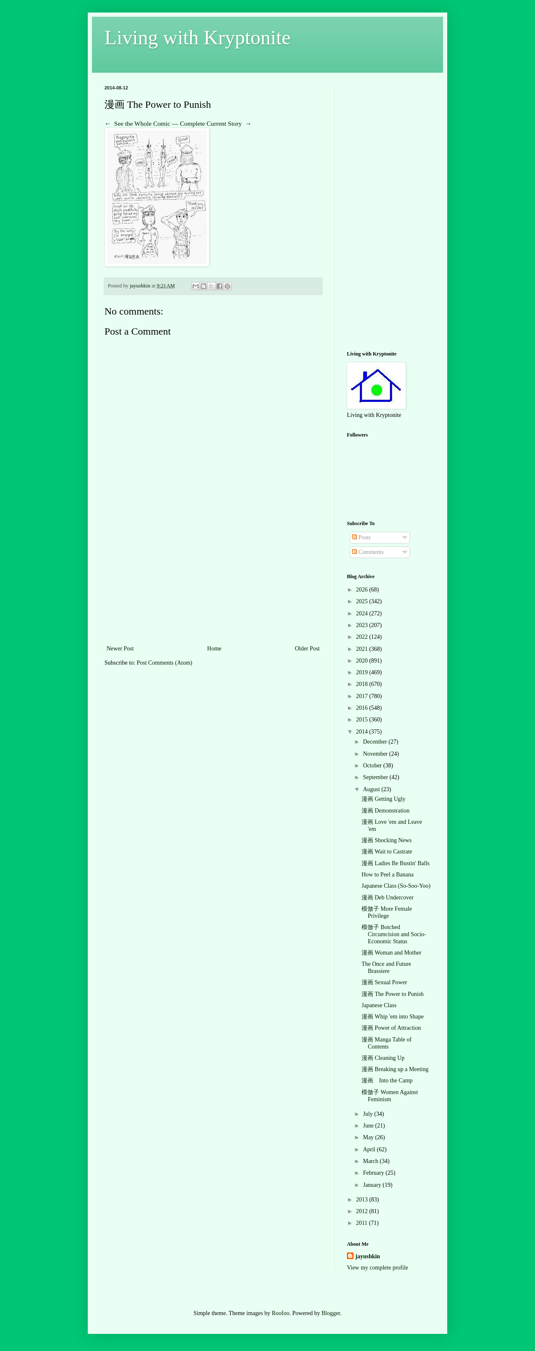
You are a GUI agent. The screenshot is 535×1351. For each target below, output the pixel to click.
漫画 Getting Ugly (383, 799)
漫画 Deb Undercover (387, 897)
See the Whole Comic (142, 123)
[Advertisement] (213, 580)
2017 (362, 696)
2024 (362, 613)
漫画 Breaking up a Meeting (395, 1069)
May (369, 1137)
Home (214, 648)
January (372, 1185)
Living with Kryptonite (197, 37)
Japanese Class (379, 1005)
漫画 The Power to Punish (393, 994)
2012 (362, 1211)
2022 (362, 637)
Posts (361, 537)
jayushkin (367, 1256)
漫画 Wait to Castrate (387, 851)
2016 (362, 708)
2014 (362, 732)
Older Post (307, 648)
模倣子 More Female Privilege (387, 912)
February (374, 1173)
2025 (362, 601)
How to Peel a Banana (387, 874)
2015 (362, 719)
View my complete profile (377, 1268)
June (369, 1125)
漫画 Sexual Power (384, 982)
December (375, 742)
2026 (362, 590)
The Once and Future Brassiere (386, 967)
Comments (368, 552)
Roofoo (280, 1313)
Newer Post (120, 648)
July (368, 1114)
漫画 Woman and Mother (391, 953)
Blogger (330, 1313)
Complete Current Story (211, 123)
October (373, 765)
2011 (362, 1223)
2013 (362, 1199)
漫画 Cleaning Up (383, 1058)
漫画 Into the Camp (387, 1080)
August (372, 789)
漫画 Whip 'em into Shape (393, 1016)
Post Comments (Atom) (164, 663)
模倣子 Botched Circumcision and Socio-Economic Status (394, 934)
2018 (362, 684)
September (376, 777)
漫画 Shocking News (387, 840)
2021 (362, 649)
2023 (362, 625)
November (376, 754)
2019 (362, 672)
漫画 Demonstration (386, 811)
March (371, 1161)
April (370, 1149)
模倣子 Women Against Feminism (390, 1095)
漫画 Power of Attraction (391, 1028)
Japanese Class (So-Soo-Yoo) (396, 886)
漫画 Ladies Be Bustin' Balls (396, 863)
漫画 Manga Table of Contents (387, 1043)
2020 (362, 661)
